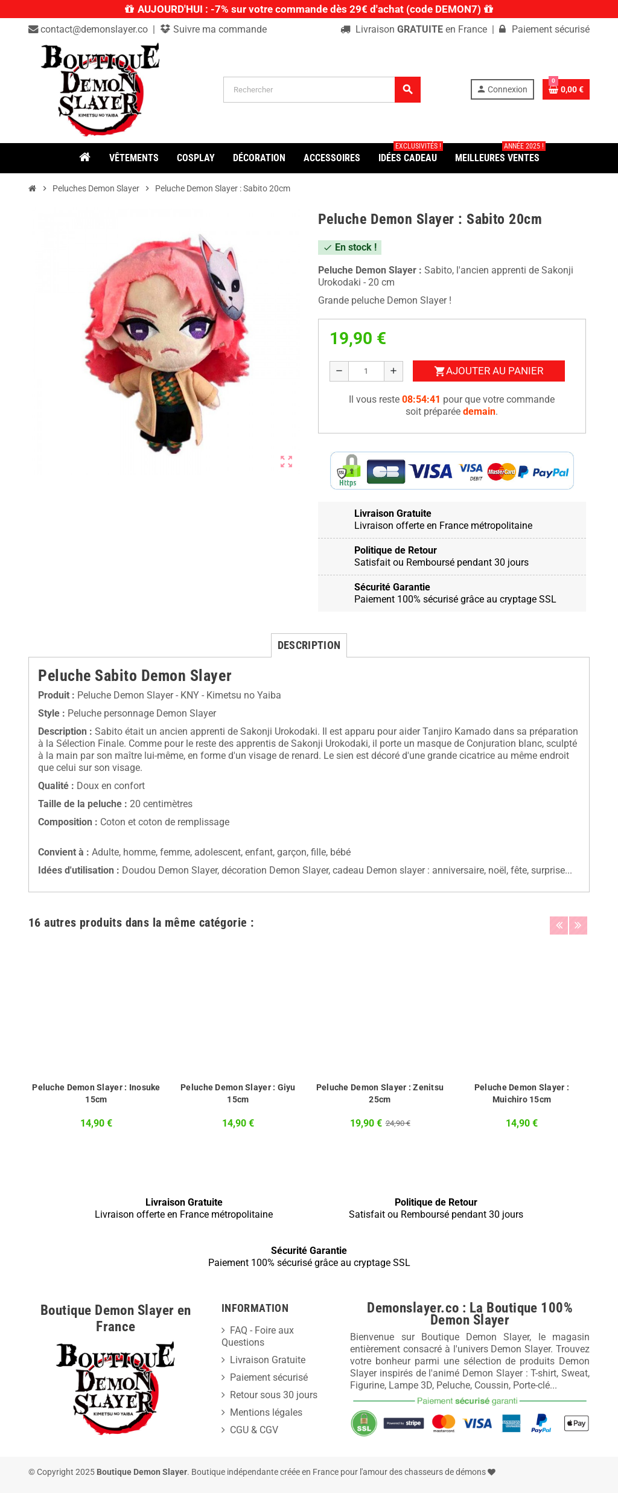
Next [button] (578, 919)
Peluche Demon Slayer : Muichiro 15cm (521, 1093)
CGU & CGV (254, 1430)
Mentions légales (266, 1412)
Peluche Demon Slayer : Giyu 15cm (238, 1093)
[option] (96, 1038)
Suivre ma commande (219, 29)
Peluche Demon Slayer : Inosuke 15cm (96, 1093)
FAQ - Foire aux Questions (257, 1336)
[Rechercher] (321, 90)
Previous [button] (559, 919)
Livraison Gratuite (267, 1360)
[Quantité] (366, 371)
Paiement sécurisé (269, 1377)
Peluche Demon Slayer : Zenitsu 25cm (380, 1093)
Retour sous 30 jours (273, 1395)
